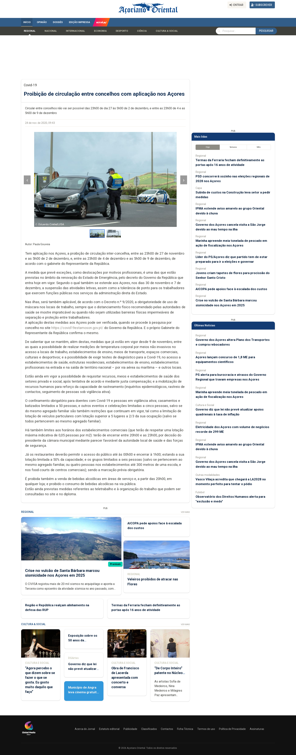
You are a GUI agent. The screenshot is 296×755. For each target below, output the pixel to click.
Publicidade (130, 728)
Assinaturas (257, 728)
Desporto (122, 31)
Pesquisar (266, 30)
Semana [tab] (233, 147)
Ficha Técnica (185, 728)
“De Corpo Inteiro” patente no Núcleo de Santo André (168, 673)
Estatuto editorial (109, 728)
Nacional (51, 31)
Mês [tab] (259, 147)
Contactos (167, 728)
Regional (29, 31)
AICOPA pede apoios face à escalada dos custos (231, 289)
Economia (100, 31)
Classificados (149, 728)
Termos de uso (206, 728)
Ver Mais (185, 512)
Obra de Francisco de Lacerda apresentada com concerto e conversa (125, 677)
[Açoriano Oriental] (28, 735)
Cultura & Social (167, 31)
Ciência (142, 31)
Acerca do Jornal (85, 728)
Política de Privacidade (232, 728)
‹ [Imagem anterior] (27, 180)
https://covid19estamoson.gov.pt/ (77, 328)
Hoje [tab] (208, 147)
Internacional (75, 31)
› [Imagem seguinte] (183, 180)
